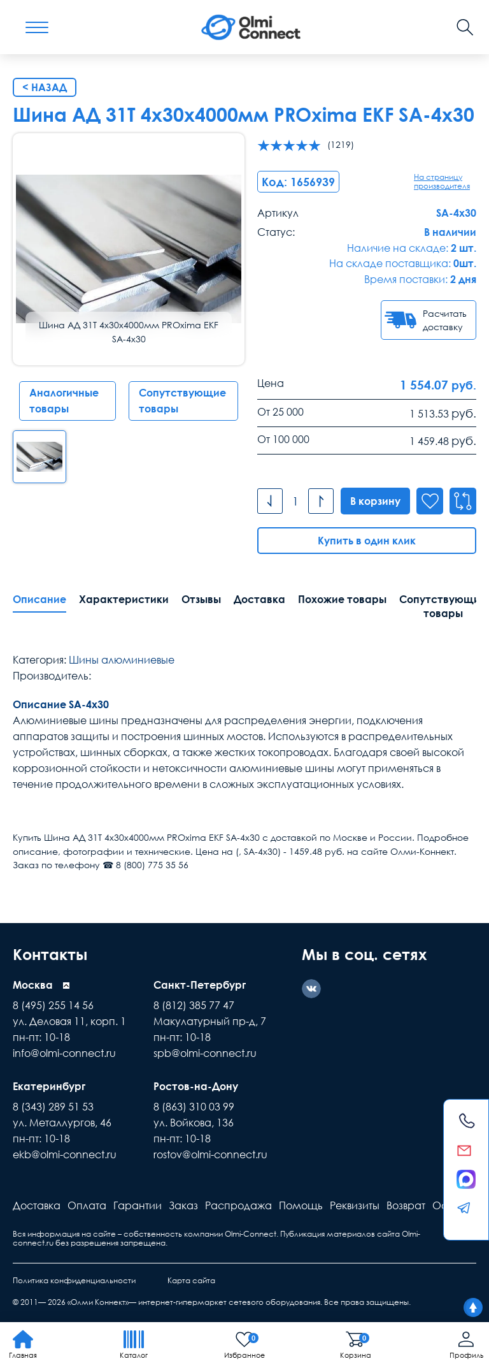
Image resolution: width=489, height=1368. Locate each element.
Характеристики (124, 599)
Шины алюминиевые (121, 659)
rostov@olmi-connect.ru (210, 1154)
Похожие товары (342, 599)
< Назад (44, 87)
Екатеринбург (49, 1086)
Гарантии (137, 1205)
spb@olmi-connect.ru (205, 1053)
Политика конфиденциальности (74, 1280)
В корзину (375, 501)
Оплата (86, 1205)
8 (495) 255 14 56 (53, 1005)
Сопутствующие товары (182, 400)
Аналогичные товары (64, 400)
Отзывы (201, 599)
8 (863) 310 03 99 (193, 1106)
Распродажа (238, 1205)
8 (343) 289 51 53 (53, 1106)
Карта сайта (191, 1280)
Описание (39, 599)
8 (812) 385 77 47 (193, 1005)
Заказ (183, 1205)
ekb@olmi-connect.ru (65, 1154)
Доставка (259, 599)
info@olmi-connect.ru (64, 1053)
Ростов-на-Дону (195, 1086)
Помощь (301, 1205)
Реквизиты (354, 1205)
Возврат (405, 1205)
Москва (33, 985)
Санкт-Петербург (199, 985)
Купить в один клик (367, 540)
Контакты (50, 954)
